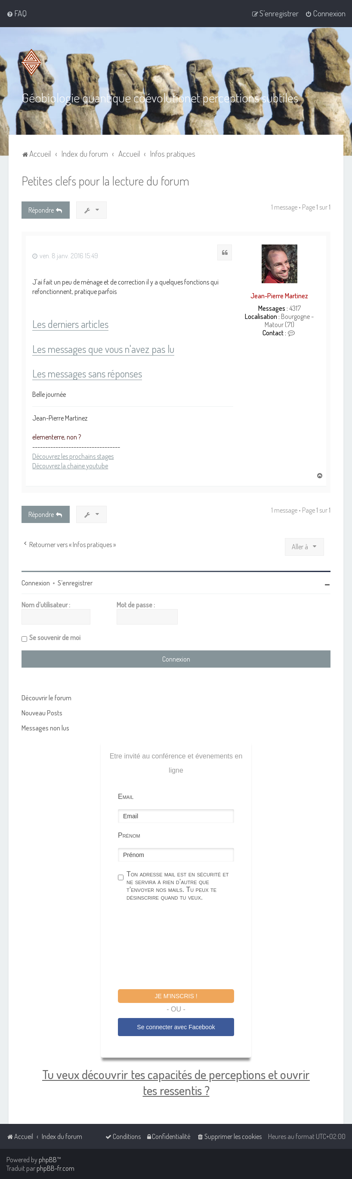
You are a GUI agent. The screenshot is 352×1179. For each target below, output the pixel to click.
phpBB (48, 1159)
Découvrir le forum (46, 697)
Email (125, 796)
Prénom (129, 835)
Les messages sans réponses (87, 373)
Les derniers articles (70, 324)
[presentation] (183, 946)
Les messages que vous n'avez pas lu (103, 349)
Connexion (36, 582)
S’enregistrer (75, 582)
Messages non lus (45, 727)
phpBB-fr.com (55, 1168)
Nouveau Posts (42, 712)
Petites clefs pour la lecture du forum (105, 180)
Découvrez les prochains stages (73, 456)
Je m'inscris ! (175, 995)
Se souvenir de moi (54, 637)
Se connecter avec (176, 1026)
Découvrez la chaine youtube (70, 465)
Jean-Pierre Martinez (279, 295)
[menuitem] (16, 13)
